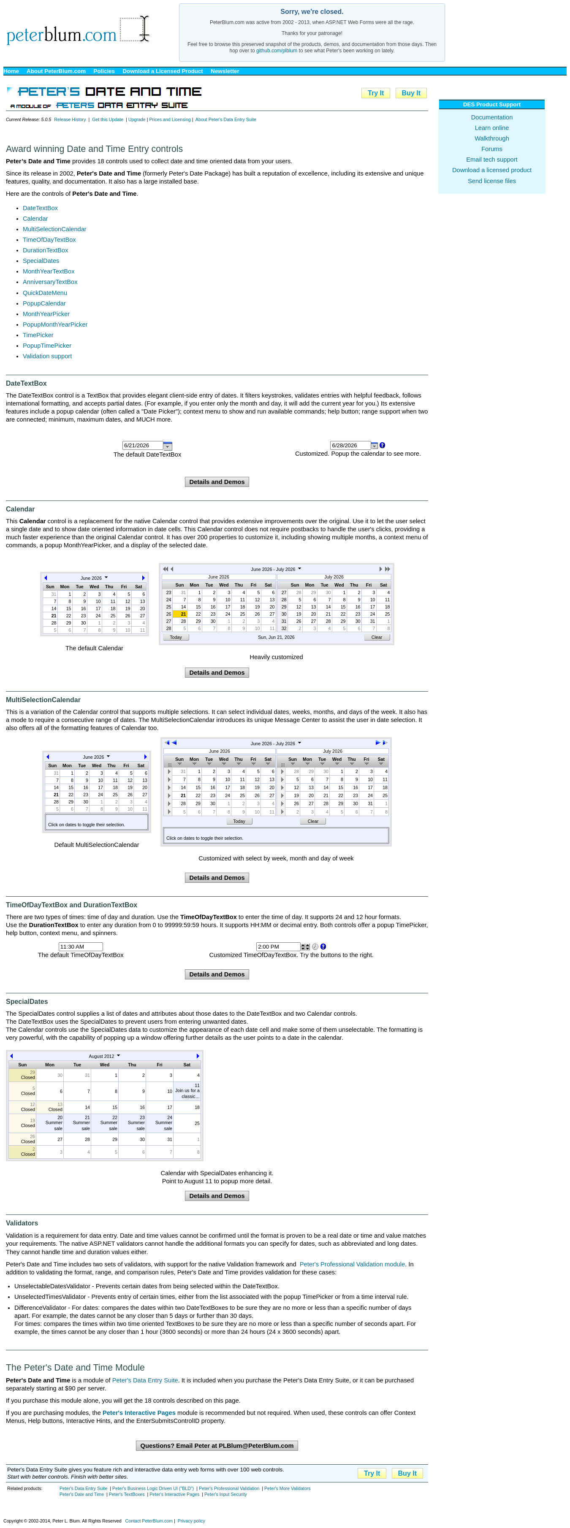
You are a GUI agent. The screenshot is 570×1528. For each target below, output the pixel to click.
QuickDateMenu (45, 292)
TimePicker (38, 335)
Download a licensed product (492, 170)
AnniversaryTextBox (50, 282)
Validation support (47, 356)
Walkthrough (492, 138)
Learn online (492, 127)
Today (176, 637)
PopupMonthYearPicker (55, 324)
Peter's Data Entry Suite (145, 1380)
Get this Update (107, 119)
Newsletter (225, 71)
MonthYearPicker (46, 314)
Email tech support (491, 159)
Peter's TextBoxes (127, 1494)
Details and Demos (216, 482)
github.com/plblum (276, 51)
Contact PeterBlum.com (149, 1520)
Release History (70, 119)
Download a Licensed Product (162, 71)
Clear (377, 637)
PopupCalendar (44, 303)
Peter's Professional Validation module (352, 1264)
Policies (104, 71)
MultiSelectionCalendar (55, 229)
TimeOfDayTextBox (49, 239)
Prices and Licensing (169, 119)
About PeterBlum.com (56, 71)
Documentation (492, 117)
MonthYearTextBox (48, 271)
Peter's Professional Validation (229, 1488)
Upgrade (137, 119)
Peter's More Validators (287, 1488)
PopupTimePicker (47, 345)
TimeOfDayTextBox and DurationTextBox (71, 905)
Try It (376, 93)
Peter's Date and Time (82, 1494)
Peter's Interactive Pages (174, 1494)
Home (11, 71)
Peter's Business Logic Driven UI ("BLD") (153, 1488)
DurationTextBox (45, 250)
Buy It (411, 93)
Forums (491, 149)
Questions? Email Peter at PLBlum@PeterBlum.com (216, 1445)
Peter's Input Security (225, 1494)
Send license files (492, 181)
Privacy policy (191, 1520)
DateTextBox (40, 208)
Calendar (35, 218)
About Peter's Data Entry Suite (225, 119)
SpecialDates (41, 260)
